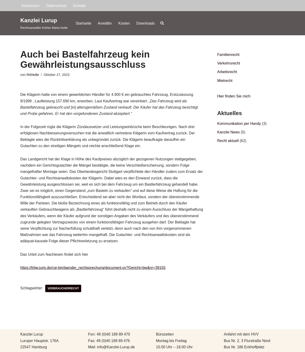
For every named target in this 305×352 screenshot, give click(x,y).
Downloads (145, 23)
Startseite (83, 23)
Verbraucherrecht (63, 288)
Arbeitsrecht (227, 72)
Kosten (124, 23)
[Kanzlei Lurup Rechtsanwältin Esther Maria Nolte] (44, 23)
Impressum (30, 6)
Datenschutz (56, 6)
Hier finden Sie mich (233, 96)
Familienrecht (228, 55)
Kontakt (79, 6)
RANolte (33, 75)
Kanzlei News (228, 132)
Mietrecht (225, 81)
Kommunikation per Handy (239, 124)
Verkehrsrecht (228, 63)
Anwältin (105, 23)
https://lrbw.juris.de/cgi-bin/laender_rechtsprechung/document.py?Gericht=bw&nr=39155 (93, 268)
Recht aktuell (228, 141)
